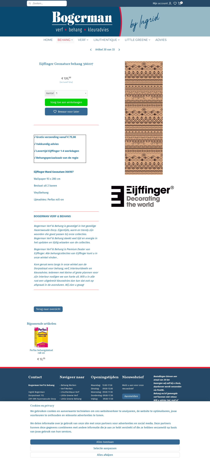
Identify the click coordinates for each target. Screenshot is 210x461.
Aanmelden (131, 396)
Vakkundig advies (47, 144)
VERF (83, 40)
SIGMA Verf (66, 402)
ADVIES (161, 40)
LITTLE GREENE (138, 40)
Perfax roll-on (55, 199)
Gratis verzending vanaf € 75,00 (56, 137)
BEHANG (65, 40)
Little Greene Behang (71, 399)
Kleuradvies (66, 405)
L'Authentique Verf (70, 392)
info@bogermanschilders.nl (41, 409)
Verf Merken (67, 388)
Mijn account (162, 3)
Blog (63, 412)
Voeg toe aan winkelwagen (66, 102)
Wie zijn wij (66, 409)
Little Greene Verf (69, 395)
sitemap (119, 456)
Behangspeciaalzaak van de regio (57, 157)
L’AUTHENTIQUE (106, 40)
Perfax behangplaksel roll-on (41, 351)
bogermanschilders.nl (39, 422)
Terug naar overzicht (48, 309)
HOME (48, 40)
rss (124, 456)
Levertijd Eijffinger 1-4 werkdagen (57, 151)
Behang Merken (68, 385)
